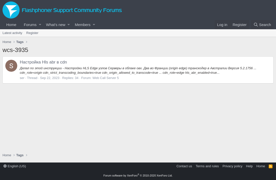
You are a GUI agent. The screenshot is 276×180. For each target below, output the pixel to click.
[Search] (262, 24)
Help (249, 166)
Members (82, 24)
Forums (30, 24)
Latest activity (12, 33)
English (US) (15, 166)
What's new (55, 24)
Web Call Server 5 (106, 78)
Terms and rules (207, 166)
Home (11, 24)
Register (32, 33)
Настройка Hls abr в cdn (43, 62)
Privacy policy (232, 166)
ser (22, 78)
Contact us (184, 166)
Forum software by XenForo (138, 175)
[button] (40, 24)
